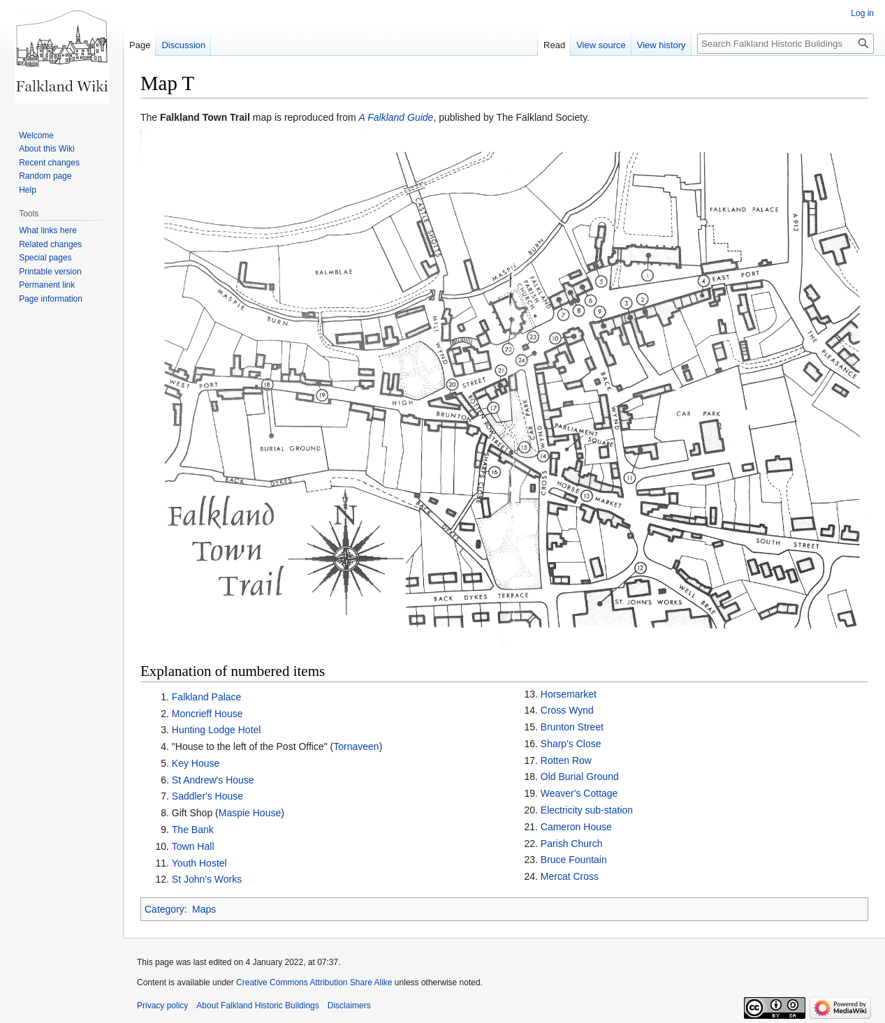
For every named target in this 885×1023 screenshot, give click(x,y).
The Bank (193, 829)
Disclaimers (349, 1005)
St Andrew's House (213, 780)
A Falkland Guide (396, 117)
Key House (195, 763)
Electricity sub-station (587, 810)
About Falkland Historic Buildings (257, 1005)
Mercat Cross (570, 876)
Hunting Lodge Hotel (216, 729)
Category (164, 909)
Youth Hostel (199, 863)
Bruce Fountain (574, 859)
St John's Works (207, 879)
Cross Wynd (567, 710)
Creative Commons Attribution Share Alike (314, 982)
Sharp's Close (571, 743)
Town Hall (193, 846)
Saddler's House (207, 796)
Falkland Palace (207, 696)
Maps (204, 909)
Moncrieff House (207, 713)
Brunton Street (572, 727)
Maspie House (250, 812)
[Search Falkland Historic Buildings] (785, 44)
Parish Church (572, 843)
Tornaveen (356, 746)
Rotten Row (566, 760)
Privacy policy (162, 1005)
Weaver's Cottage (579, 793)
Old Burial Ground (580, 776)
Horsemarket (569, 694)
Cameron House (576, 826)
